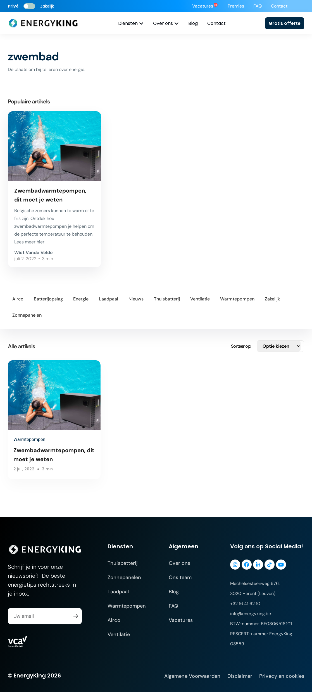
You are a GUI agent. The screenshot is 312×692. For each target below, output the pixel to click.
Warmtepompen (29, 439)
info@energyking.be (250, 614)
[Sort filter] (279, 346)
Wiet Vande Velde (33, 252)
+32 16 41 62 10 (245, 603)
